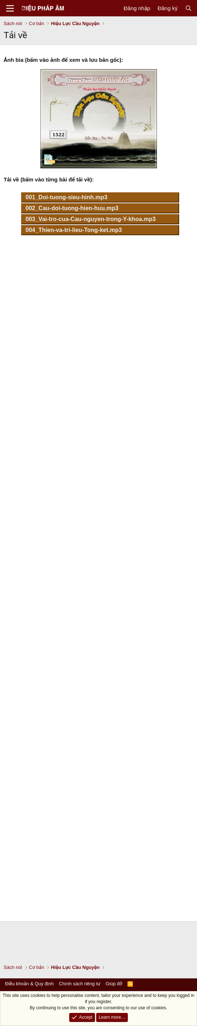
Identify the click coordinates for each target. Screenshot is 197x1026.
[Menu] (10, 8)
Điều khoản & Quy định (29, 983)
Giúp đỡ (114, 983)
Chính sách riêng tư (80, 983)
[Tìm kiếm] (188, 8)
